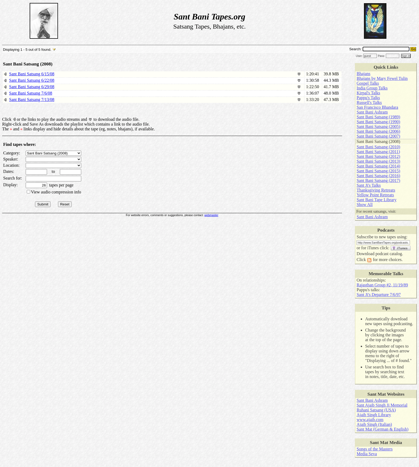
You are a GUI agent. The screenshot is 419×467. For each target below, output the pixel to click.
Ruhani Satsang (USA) (376, 410)
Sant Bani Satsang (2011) (378, 151)
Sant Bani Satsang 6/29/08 (31, 86)
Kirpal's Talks (368, 93)
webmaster (211, 215)
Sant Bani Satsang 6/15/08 (31, 74)
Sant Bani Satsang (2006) (378, 131)
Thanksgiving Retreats (375, 190)
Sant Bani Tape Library (376, 199)
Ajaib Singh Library (373, 414)
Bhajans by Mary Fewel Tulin (382, 78)
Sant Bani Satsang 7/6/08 (30, 93)
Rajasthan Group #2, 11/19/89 (382, 285)
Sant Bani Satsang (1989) (378, 117)
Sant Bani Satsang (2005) (378, 126)
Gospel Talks (367, 83)
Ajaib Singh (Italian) (374, 424)
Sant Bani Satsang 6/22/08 (31, 80)
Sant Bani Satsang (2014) (378, 166)
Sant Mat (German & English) (382, 429)
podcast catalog (388, 253)
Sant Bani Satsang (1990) (378, 121)
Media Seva (366, 454)
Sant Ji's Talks (368, 185)
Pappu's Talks (368, 97)
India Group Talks (371, 88)
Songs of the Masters (374, 449)
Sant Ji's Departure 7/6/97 (378, 294)
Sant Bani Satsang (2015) (378, 171)
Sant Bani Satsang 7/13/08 (31, 99)
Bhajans (363, 73)
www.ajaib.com (369, 419)
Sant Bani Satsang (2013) (378, 161)
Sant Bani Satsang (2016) (378, 175)
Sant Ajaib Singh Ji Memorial (381, 405)
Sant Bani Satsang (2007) (378, 136)
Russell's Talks (369, 102)
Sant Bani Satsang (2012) (378, 156)
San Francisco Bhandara (377, 107)
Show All (364, 204)
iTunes (373, 248)
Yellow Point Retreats (375, 195)
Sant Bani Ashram (371, 112)
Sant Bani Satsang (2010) (378, 147)
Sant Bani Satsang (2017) (378, 180)
